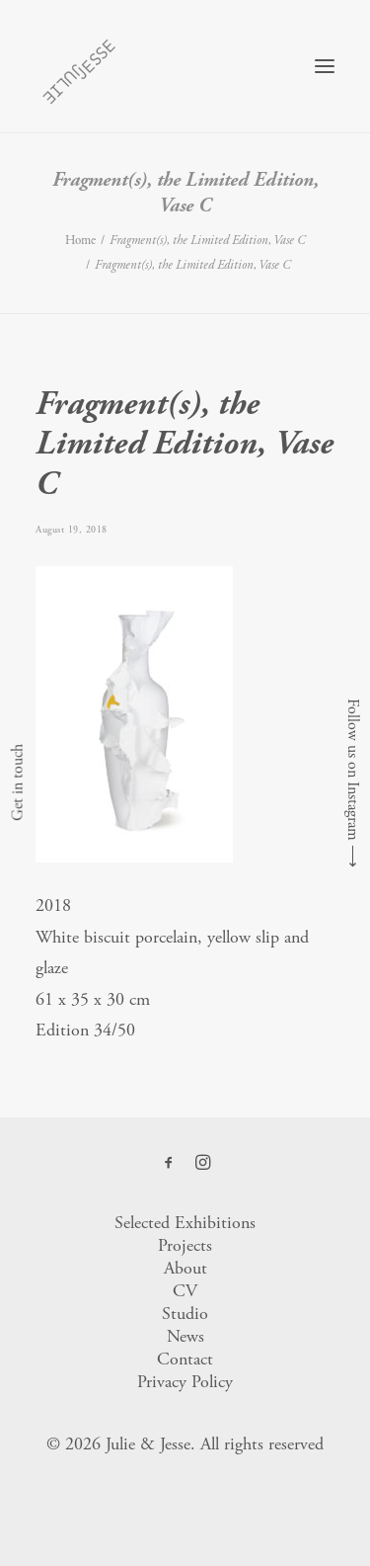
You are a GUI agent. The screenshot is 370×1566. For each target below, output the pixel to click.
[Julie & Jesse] (78, 66)
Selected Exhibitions (185, 1222)
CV (185, 1290)
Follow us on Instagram (352, 770)
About (185, 1268)
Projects (185, 1245)
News (185, 1336)
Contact (185, 1359)
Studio (185, 1313)
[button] (324, 66)
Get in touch (17, 783)
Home (80, 240)
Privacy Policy (185, 1381)
